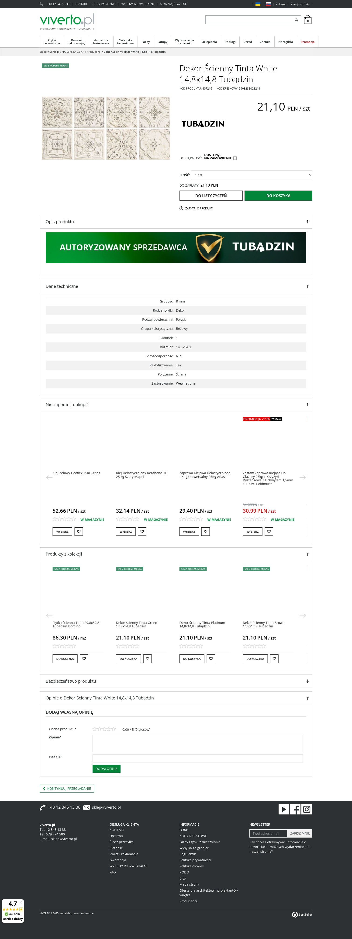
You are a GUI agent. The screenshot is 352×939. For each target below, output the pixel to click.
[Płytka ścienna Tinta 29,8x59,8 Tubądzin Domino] (78, 624)
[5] (113, 729)
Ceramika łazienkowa (125, 41)
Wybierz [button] (65, 532)
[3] (104, 729)
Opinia (55, 737)
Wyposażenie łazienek (184, 41)
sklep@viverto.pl (106, 807)
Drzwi (247, 42)
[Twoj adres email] (268, 833)
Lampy (162, 42)
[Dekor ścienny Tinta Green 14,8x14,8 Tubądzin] (139, 624)
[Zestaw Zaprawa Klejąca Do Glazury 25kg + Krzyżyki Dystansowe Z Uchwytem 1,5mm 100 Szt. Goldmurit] (270, 478)
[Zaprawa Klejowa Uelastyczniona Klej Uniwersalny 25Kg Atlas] (207, 475)
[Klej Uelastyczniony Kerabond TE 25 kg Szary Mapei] (143, 475)
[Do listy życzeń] (81, 531)
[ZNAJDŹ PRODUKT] (249, 20)
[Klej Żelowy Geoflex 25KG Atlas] (79, 473)
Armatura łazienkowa (101, 41)
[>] (302, 477)
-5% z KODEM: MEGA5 (55, 65)
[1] (95, 729)
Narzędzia (285, 42)
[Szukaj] (296, 20)
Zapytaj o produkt (199, 208)
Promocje (307, 42)
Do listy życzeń (211, 195)
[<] (49, 477)
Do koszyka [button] (67, 659)
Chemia (265, 42)
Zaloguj (281, 4)
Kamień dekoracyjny (76, 41)
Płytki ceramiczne (52, 41)
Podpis (55, 757)
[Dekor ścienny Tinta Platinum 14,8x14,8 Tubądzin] (205, 624)
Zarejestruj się (300, 4)
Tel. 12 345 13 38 (53, 829)
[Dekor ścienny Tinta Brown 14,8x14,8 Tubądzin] (266, 624)
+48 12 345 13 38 (58, 4)
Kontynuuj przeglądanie (67, 788)
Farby (145, 42)
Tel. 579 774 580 (52, 834)
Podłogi (230, 42)
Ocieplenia (209, 42)
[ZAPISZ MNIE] (299, 833)
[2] (99, 729)
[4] (109, 729)
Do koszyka (278, 195)
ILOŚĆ (184, 175)
